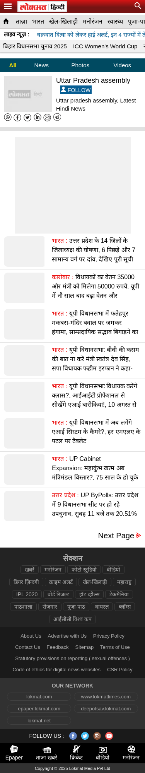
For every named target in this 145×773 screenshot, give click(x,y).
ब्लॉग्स (125, 607)
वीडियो (113, 570)
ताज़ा (21, 21)
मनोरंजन (92, 21)
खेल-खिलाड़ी (63, 21)
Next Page (116, 536)
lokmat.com (39, 697)
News (41, 65)
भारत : (59, 240)
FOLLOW (75, 90)
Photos (80, 65)
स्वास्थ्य (115, 21)
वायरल (102, 607)
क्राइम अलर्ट (61, 582)
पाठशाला (23, 607)
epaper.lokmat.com (39, 709)
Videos (122, 65)
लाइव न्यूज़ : (16, 34)
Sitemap (84, 647)
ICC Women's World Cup (105, 46)
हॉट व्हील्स (89, 594)
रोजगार (50, 607)
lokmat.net (39, 721)
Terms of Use (115, 647)
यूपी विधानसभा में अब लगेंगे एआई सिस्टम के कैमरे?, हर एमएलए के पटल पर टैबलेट (96, 431)
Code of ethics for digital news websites (56, 669)
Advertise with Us (67, 636)
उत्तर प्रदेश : (65, 495)
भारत (38, 21)
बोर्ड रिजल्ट (58, 594)
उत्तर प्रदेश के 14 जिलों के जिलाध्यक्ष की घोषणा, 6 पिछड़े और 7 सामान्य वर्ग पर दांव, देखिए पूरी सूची (93, 250)
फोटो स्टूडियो (84, 570)
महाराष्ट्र (124, 582)
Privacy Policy (109, 636)
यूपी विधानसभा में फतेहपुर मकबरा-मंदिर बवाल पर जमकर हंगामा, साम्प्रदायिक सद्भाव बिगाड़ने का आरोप (95, 327)
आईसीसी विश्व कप (72, 619)
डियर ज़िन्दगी (26, 582)
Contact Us (27, 647)
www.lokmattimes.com (106, 697)
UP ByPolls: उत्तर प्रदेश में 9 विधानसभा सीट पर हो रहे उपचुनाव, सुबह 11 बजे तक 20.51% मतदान (95, 509)
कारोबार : (62, 277)
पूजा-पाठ (76, 607)
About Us (30, 636)
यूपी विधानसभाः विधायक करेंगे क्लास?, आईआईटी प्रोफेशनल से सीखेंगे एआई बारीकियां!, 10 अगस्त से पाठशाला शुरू (94, 400)
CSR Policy (120, 669)
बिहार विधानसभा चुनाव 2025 (35, 46)
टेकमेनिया (119, 594)
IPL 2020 (27, 594)
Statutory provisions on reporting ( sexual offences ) (72, 658)
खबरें (29, 570)
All (13, 65)
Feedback (58, 647)
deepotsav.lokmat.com (106, 709)
